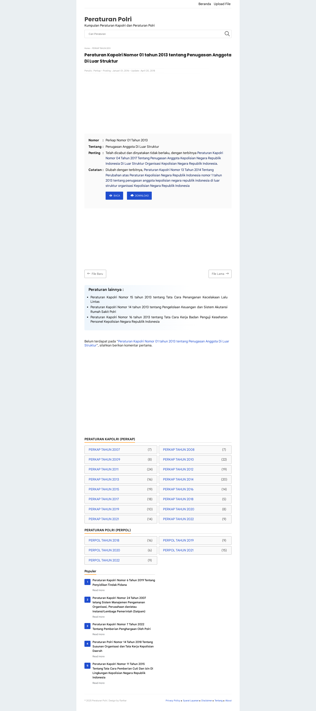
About (228, 700)
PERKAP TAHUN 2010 (178, 460)
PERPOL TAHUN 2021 (178, 550)
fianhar (123, 700)
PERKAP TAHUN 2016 (178, 489)
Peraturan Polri (108, 19)
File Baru (94, 273)
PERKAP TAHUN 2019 (104, 509)
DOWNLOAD (142, 195)
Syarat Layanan (191, 700)
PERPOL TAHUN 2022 (104, 560)
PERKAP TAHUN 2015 (104, 489)
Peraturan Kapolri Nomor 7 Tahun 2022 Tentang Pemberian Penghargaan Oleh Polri (122, 626)
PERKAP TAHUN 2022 (178, 519)
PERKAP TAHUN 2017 (104, 499)
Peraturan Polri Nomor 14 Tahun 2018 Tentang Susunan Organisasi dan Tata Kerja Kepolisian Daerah (123, 646)
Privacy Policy (173, 700)
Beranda (205, 4)
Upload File (222, 4)
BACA (117, 195)
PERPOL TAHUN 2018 (104, 540)
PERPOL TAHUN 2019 (178, 540)
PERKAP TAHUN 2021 (104, 519)
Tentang (219, 700)
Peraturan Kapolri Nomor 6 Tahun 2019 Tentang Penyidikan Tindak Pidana (124, 582)
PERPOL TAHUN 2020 (104, 550)
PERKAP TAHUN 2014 (178, 479)
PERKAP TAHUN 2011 (103, 469)
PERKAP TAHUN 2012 (178, 469)
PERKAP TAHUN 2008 (178, 450)
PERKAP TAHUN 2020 (178, 509)
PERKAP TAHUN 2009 (104, 460)
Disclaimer (206, 700)
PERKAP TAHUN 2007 (104, 450)
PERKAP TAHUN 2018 (178, 499)
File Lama (221, 273)
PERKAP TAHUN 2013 (104, 479)
